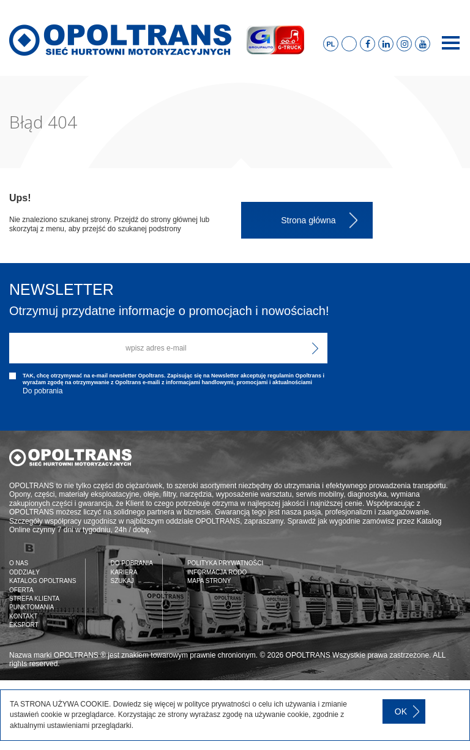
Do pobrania (42, 391)
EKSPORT (24, 625)
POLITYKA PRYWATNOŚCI (225, 563)
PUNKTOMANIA (31, 607)
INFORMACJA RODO (217, 572)
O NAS (18, 563)
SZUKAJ (121, 580)
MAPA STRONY (209, 580)
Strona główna (308, 220)
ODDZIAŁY (24, 572)
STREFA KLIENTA (34, 598)
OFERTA (21, 590)
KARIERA (123, 572)
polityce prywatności (217, 704)
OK (401, 711)
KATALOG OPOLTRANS (42, 580)
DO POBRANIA (131, 563)
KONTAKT (23, 616)
